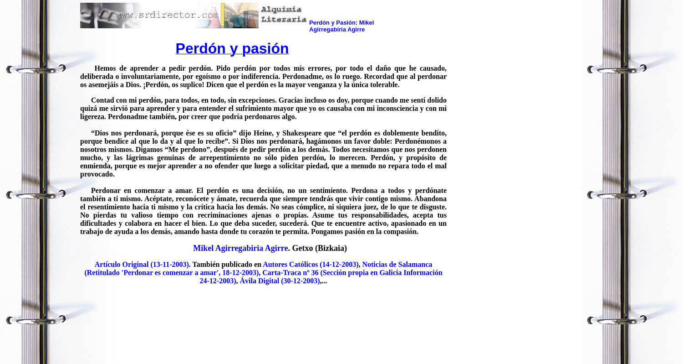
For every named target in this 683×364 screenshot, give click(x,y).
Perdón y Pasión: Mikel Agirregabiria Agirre (341, 26)
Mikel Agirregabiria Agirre (240, 248)
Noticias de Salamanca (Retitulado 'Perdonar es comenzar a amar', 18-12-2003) (258, 268)
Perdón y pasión (232, 48)
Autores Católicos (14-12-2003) (310, 264)
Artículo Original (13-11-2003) (142, 264)
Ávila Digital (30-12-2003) (280, 281)
